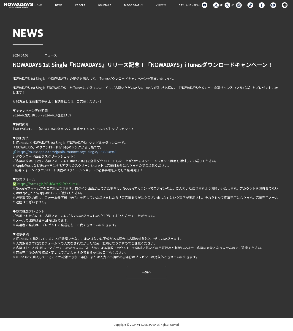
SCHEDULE (104, 5)
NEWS (58, 5)
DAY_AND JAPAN (190, 5)
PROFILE (80, 5)
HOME (38, 5)
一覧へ (146, 272)
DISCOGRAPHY (133, 5)
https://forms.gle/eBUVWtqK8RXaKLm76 (48, 183)
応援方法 (161, 5)
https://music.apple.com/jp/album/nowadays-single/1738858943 (67, 151)
